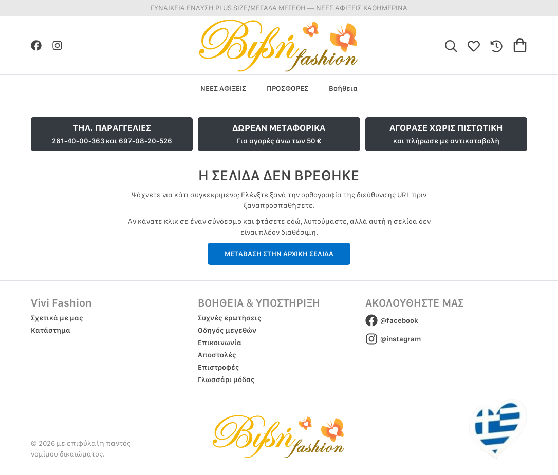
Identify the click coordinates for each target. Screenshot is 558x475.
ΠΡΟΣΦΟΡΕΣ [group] (287, 88)
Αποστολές (217, 354)
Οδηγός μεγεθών (227, 330)
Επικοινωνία (219, 342)
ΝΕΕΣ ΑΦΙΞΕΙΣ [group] (223, 88)
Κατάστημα (50, 330)
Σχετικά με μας (57, 317)
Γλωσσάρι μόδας (226, 379)
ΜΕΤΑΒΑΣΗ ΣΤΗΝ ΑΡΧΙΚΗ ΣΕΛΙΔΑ (279, 254)
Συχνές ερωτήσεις (230, 317)
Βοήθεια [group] (343, 88)
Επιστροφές (218, 367)
